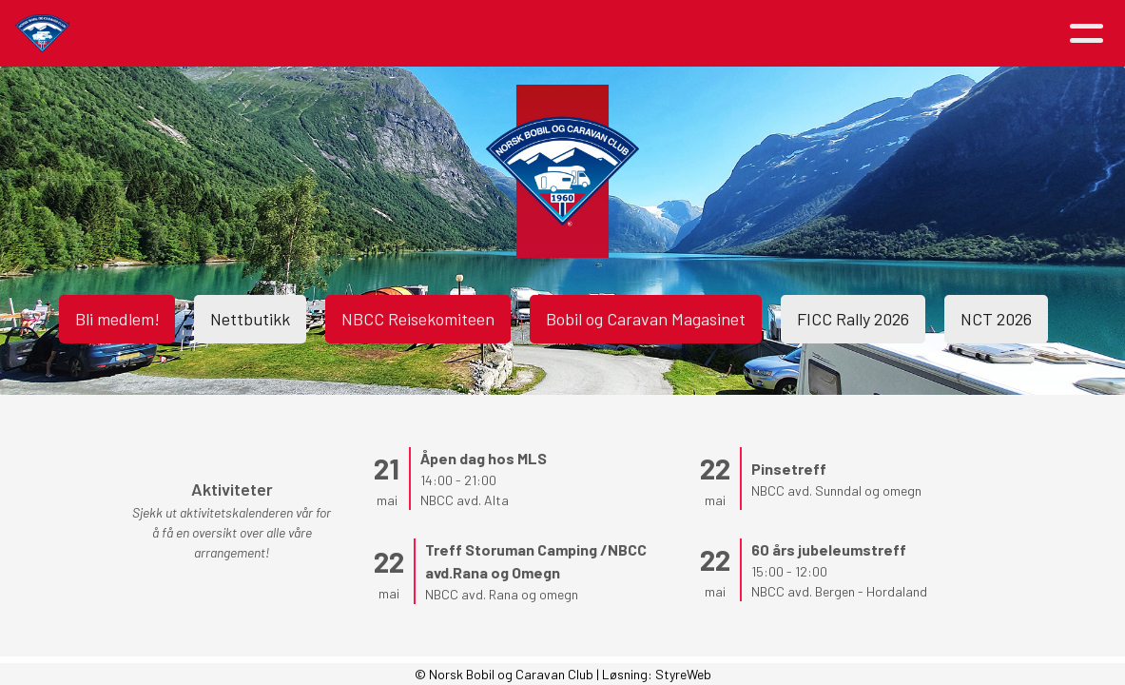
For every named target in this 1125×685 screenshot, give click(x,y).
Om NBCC (488, 34)
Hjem (165, 34)
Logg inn (992, 34)
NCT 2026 (996, 318)
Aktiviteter (362, 34)
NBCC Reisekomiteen (418, 318)
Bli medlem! (116, 318)
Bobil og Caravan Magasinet (646, 318)
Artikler (246, 34)
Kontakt (878, 34)
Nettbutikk (250, 318)
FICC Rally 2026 (853, 318)
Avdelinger (764, 34)
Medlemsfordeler (625, 34)
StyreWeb (683, 674)
